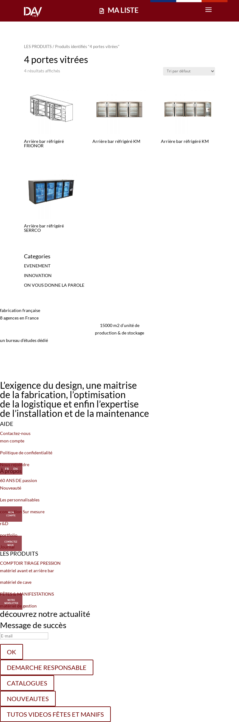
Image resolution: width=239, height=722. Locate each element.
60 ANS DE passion (18, 480)
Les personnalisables (20, 499)
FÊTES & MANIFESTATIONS (27, 594)
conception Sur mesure (22, 511)
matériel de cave (15, 582)
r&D (4, 523)
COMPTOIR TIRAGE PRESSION (30, 563)
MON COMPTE (11, 512)
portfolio (8, 535)
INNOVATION (38, 275)
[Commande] (189, 71)
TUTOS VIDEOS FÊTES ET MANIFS (55, 714)
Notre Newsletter (11, 602)
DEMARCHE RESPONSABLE (47, 667)
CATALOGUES (27, 683)
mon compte (12, 440)
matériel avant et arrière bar (27, 570)
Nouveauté (10, 487)
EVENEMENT (37, 265)
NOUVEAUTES (28, 698)
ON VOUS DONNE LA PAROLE (54, 285)
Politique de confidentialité (26, 452)
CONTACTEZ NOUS (10, 541)
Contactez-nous (15, 433)
